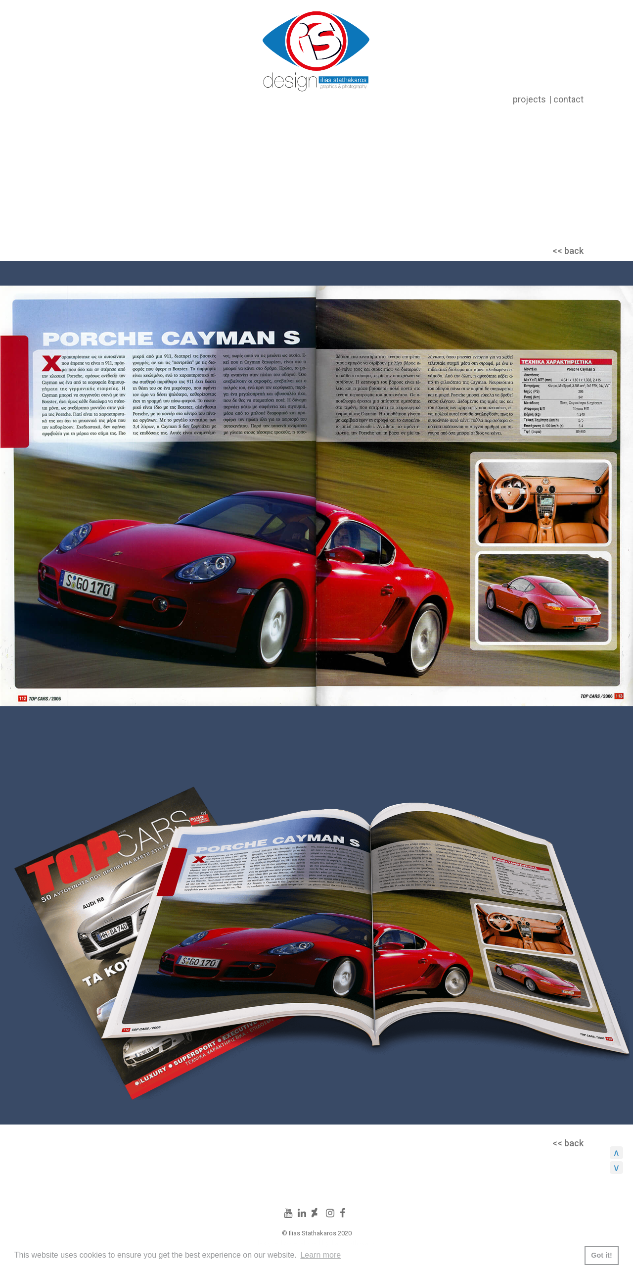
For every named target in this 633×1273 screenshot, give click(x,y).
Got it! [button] (601, 1255)
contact (568, 99)
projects (529, 99)
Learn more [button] (320, 1255)
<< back (568, 250)
